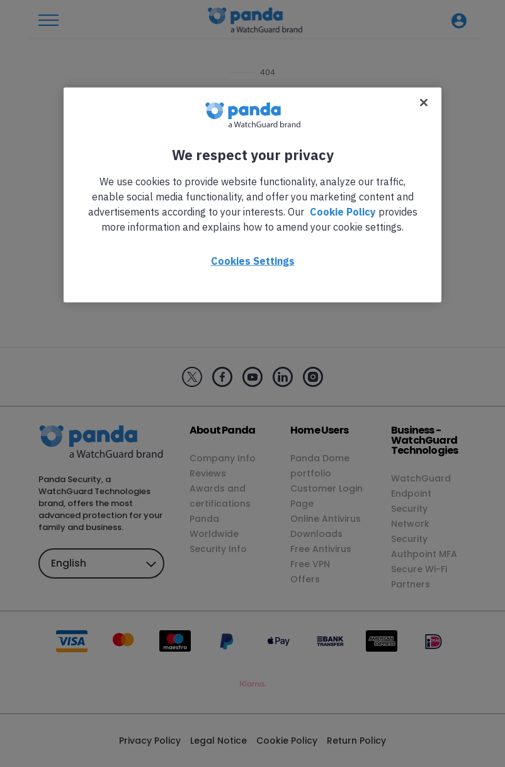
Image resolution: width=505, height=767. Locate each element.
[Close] (424, 102)
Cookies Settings (253, 260)
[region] (252, 194)
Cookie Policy (343, 211)
